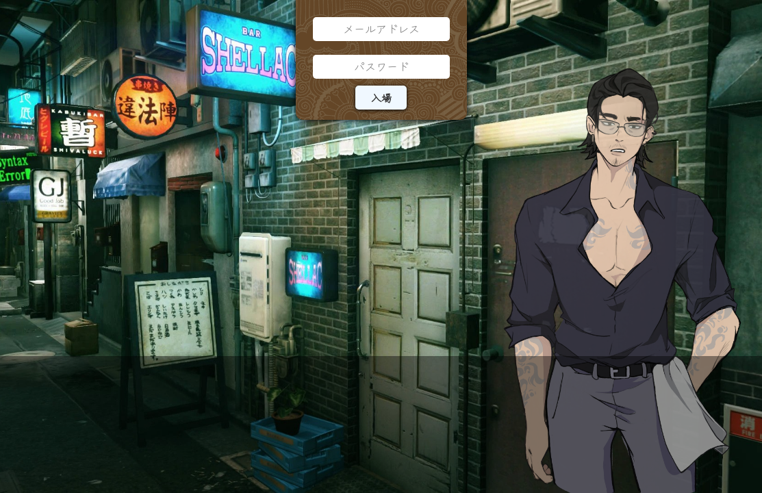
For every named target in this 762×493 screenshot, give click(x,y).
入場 (381, 97)
